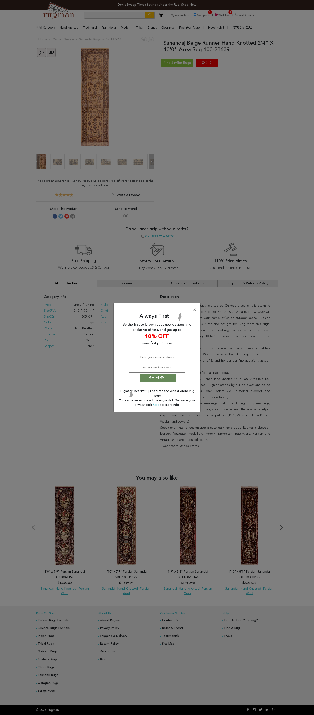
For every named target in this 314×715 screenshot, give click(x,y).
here (156, 404)
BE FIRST (157, 378)
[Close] (158, 310)
